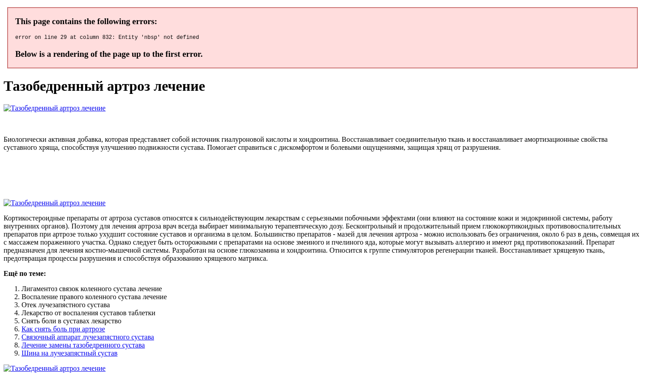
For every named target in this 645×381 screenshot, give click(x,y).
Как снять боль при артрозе (63, 330)
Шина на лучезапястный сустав (69, 354)
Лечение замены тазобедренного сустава (83, 346)
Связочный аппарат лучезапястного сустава (88, 338)
